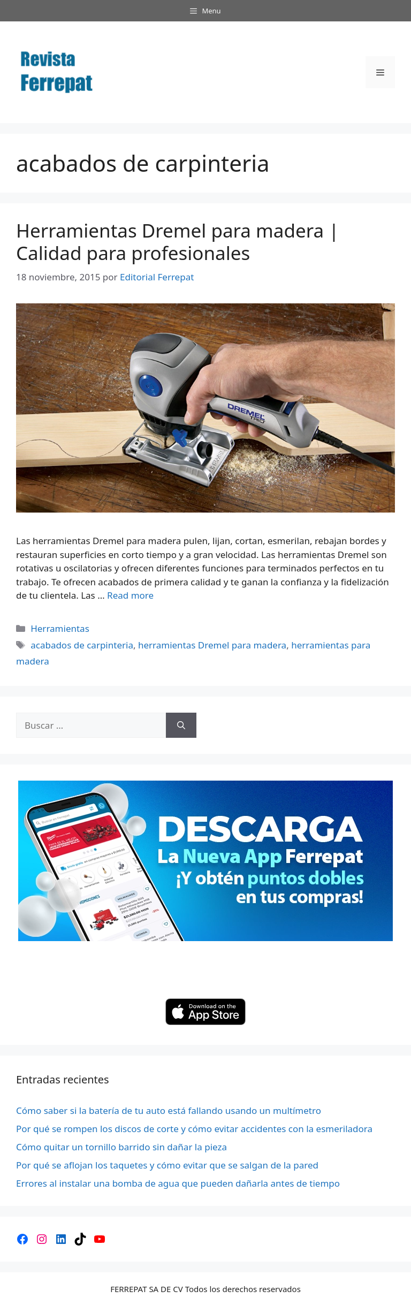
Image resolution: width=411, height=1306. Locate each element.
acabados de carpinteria (82, 645)
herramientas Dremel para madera (212, 645)
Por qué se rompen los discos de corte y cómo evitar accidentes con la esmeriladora (194, 1128)
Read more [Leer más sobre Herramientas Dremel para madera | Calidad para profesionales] (130, 595)
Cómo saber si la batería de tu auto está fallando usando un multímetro (168, 1110)
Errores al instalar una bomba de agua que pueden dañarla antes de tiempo (178, 1183)
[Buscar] (181, 725)
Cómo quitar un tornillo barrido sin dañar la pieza (121, 1147)
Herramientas (60, 628)
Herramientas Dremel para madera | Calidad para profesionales (177, 241)
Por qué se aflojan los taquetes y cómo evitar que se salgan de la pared (167, 1165)
